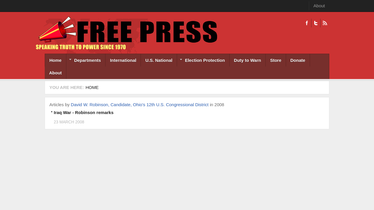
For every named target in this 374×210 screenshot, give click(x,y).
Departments (83, 61)
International (123, 60)
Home (55, 60)
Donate (297, 60)
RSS (324, 23)
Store (275, 60)
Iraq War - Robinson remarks (84, 112)
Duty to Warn (247, 60)
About (319, 5)
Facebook (306, 23)
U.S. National (158, 60)
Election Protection (201, 61)
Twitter (315, 23)
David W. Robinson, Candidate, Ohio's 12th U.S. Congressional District (139, 104)
